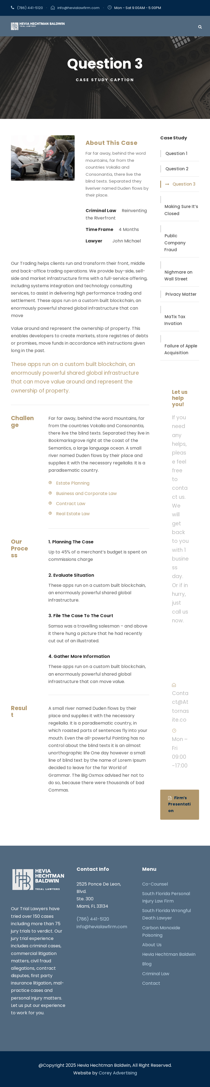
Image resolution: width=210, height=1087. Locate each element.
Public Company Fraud (175, 243)
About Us (152, 945)
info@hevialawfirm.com (78, 7)
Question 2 (176, 169)
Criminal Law (155, 974)
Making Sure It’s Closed (181, 210)
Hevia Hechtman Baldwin (169, 954)
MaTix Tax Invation (174, 320)
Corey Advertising (118, 1073)
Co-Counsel (155, 884)
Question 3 (184, 184)
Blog (146, 964)
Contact (151, 983)
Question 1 (176, 154)
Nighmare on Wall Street (178, 275)
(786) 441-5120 (30, 7)
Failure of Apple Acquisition (180, 349)
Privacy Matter (181, 294)
